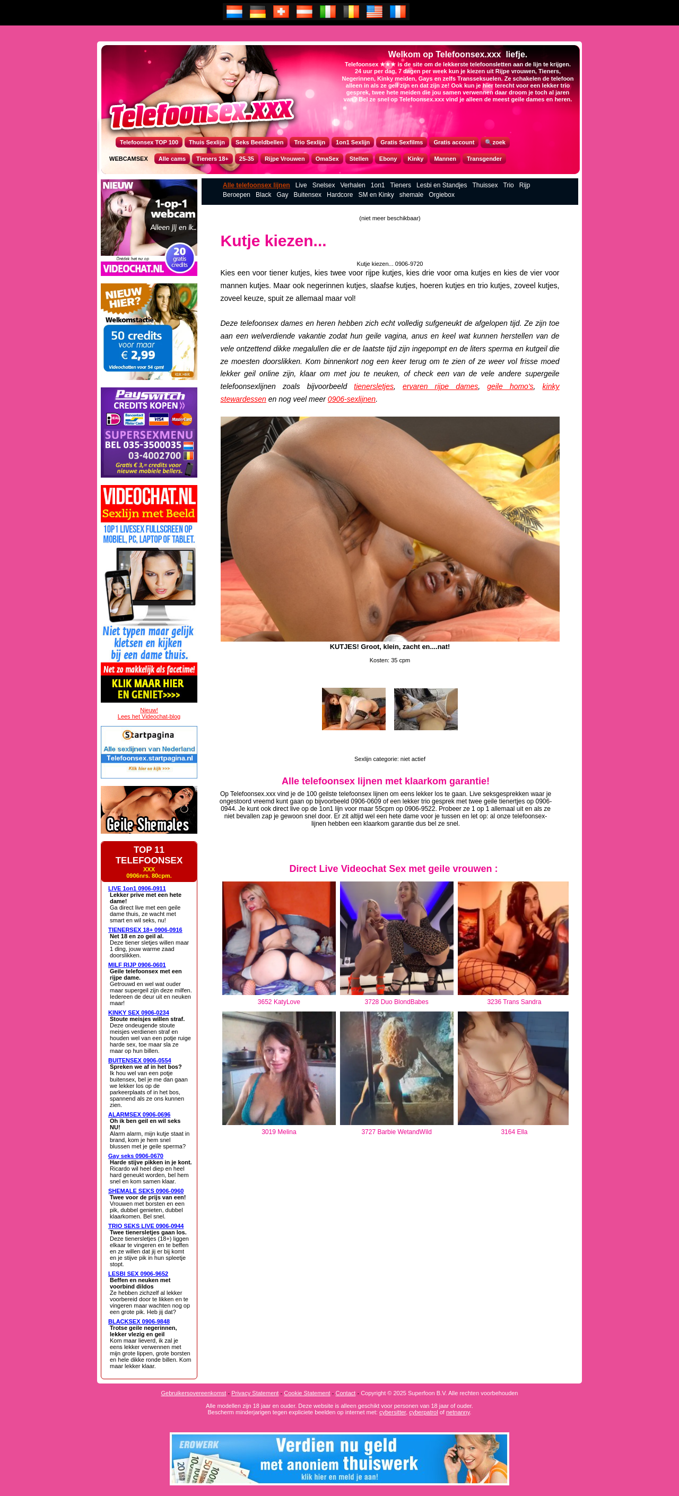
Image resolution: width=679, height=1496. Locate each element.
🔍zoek (495, 142)
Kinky (415, 158)
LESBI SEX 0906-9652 (138, 1273)
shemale (411, 194)
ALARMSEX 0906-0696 (139, 1114)
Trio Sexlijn (309, 142)
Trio (508, 185)
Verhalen (352, 185)
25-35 (246, 158)
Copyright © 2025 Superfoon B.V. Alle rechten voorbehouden (439, 1393)
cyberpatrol (423, 1412)
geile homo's (510, 386)
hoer (427, 285)
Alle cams (172, 158)
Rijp (524, 185)
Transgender (484, 158)
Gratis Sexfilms (401, 142)
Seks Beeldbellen (260, 142)
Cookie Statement (307, 1393)
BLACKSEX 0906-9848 (139, 1321)
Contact (345, 1393)
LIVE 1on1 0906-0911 (137, 888)
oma (461, 273)
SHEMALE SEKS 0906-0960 (146, 1191)
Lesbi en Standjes (441, 185)
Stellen (359, 158)
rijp (370, 273)
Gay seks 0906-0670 (135, 1156)
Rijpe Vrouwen (285, 158)
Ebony (388, 158)
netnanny (457, 1412)
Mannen (445, 158)
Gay (282, 194)
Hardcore (340, 194)
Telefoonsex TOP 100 (149, 142)
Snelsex (323, 185)
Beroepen (236, 194)
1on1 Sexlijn (353, 142)
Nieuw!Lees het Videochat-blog (149, 713)
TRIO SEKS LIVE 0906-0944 (146, 1226)
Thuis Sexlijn (207, 142)
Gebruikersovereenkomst (194, 1393)
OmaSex (327, 158)
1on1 (378, 185)
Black (263, 194)
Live (301, 185)
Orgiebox (442, 194)
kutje (299, 273)
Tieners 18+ (212, 158)
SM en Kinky (376, 194)
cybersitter (392, 1412)
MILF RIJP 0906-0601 (137, 965)
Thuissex (485, 185)
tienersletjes (374, 386)
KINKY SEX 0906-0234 (138, 1012)
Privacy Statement (254, 1393)
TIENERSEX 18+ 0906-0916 (145, 930)
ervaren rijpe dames (440, 386)
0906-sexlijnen (352, 399)
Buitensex (307, 194)
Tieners (401, 185)
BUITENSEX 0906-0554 (139, 1060)
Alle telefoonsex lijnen (256, 185)
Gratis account (453, 142)
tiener (278, 273)
